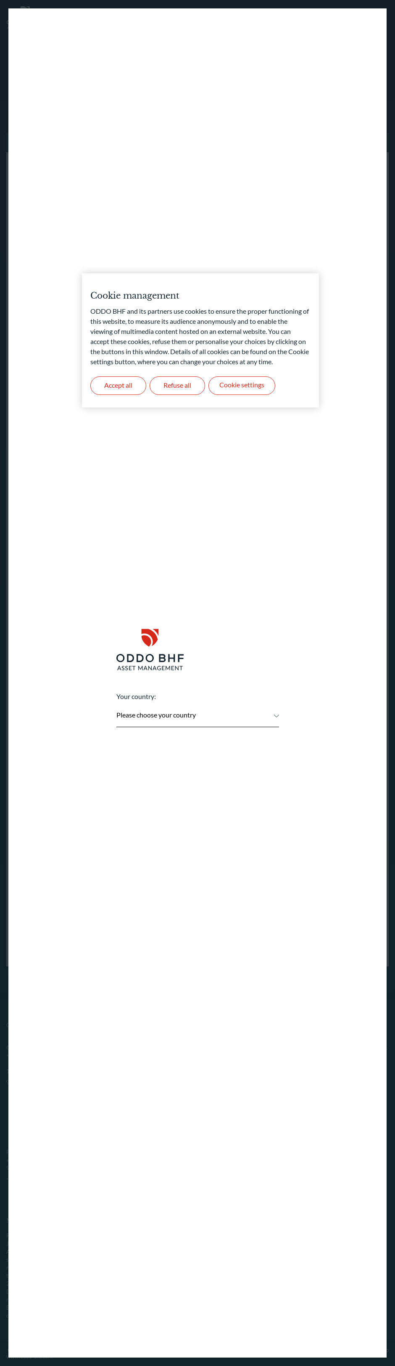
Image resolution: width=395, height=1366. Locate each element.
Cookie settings (243, 385)
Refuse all (179, 385)
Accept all (119, 385)
